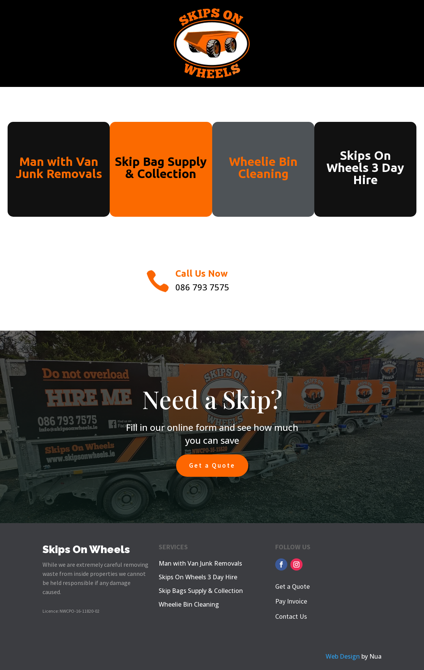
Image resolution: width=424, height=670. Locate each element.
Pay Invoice (291, 601)
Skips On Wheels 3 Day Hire (198, 577)
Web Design (343, 656)
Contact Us (291, 616)
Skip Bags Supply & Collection (201, 590)
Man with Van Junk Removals (200, 563)
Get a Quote (212, 465)
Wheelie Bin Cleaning (189, 604)
